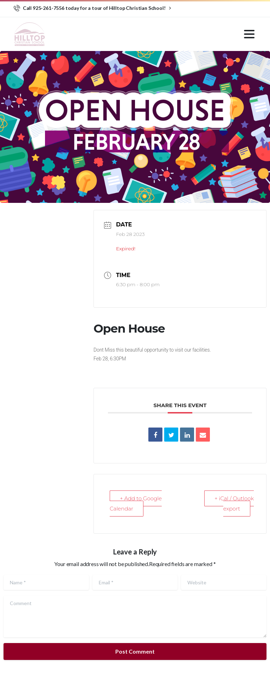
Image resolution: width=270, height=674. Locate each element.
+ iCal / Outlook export (234, 503)
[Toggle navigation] (249, 34)
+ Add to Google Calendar (136, 503)
